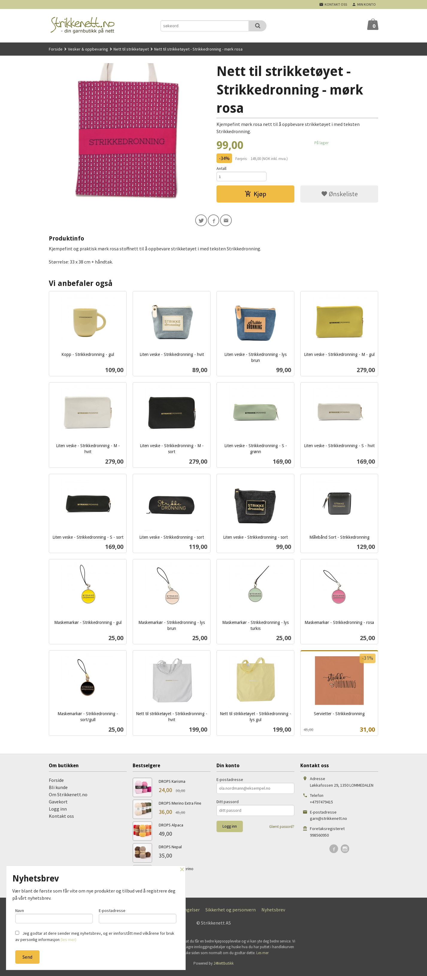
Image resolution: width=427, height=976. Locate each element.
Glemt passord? (281, 830)
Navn (54, 914)
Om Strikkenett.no (68, 798)
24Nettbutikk (223, 967)
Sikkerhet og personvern (230, 913)
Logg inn (58, 812)
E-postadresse (229, 783)
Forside (56, 49)
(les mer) (68, 939)
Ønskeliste (339, 196)
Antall (221, 168)
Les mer (262, 956)
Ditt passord (227, 805)
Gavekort (58, 805)
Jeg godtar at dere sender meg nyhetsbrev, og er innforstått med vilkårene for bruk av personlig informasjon (94, 936)
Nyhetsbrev (273, 913)
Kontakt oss (61, 820)
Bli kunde (58, 791)
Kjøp (255, 196)
